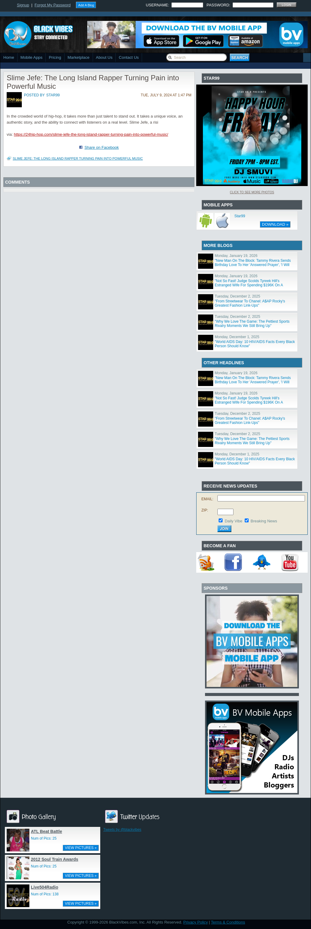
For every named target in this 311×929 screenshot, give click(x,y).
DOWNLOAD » (275, 224)
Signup (23, 5)
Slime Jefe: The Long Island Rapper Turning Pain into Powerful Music (78, 158)
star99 (53, 95)
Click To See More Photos (252, 192)
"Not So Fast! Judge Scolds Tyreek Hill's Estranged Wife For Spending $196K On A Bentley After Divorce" (249, 285)
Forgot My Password (53, 5)
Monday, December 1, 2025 (237, 337)
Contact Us (129, 57)
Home (8, 57)
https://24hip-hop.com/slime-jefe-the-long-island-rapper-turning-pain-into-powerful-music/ (91, 134)
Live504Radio (44, 887)
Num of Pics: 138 (44, 894)
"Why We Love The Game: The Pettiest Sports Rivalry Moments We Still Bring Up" (252, 323)
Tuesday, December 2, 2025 (237, 296)
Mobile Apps (32, 57)
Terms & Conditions (228, 922)
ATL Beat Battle (46, 831)
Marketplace (79, 57)
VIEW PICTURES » (81, 848)
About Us (104, 57)
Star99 (239, 216)
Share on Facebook (101, 147)
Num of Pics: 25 (44, 838)
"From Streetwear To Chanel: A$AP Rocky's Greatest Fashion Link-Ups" (250, 303)
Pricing (55, 57)
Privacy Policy (195, 922)
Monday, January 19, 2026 (236, 256)
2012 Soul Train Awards (54, 859)
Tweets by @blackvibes (122, 829)
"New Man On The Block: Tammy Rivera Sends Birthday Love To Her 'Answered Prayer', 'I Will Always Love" (253, 264)
